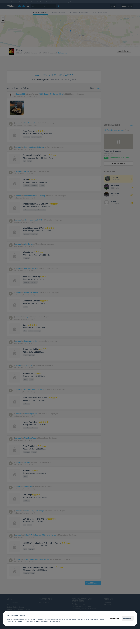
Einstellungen (115, 618)
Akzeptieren (127, 618)
